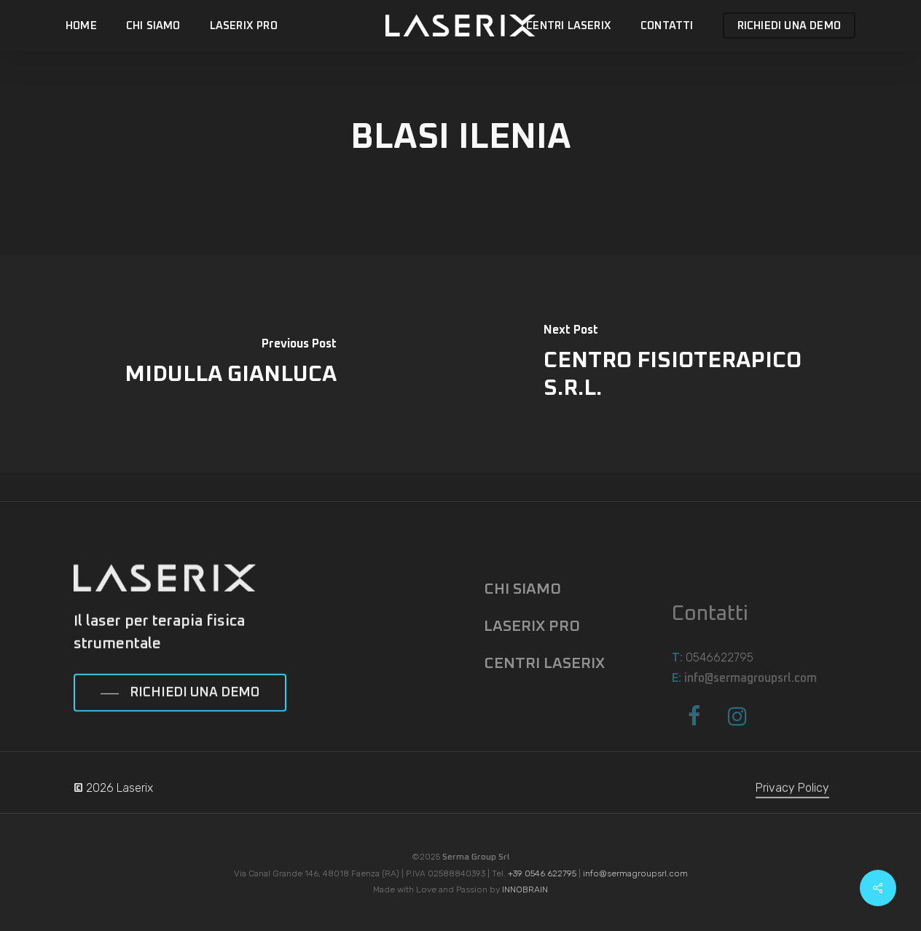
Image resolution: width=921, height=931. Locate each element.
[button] (180, 718)
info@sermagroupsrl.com (635, 873)
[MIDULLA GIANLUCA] (230, 363)
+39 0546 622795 (542, 873)
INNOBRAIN (525, 889)
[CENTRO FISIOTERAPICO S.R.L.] (690, 363)
